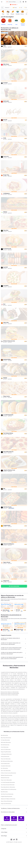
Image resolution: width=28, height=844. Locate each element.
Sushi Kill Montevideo (5, 763)
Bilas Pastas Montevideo (6, 737)
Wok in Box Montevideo (6, 770)
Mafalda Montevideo (5, 777)
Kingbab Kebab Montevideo (6, 796)
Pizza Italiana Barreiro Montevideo (8, 787)
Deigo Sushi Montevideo (6, 803)
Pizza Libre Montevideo (6, 758)
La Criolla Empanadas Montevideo (8, 782)
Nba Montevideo (4, 791)
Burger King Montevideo (6, 751)
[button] (14, 5)
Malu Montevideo (4, 735)
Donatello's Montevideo (6, 766)
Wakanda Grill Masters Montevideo (8, 798)
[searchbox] (13, 1)
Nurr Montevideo (4, 768)
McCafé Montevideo (5, 744)
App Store (7, 818)
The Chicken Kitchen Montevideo (7, 784)
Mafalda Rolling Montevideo (6, 775)
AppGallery (21, 818)
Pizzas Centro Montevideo (6, 780)
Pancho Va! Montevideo (6, 749)
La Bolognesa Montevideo (6, 754)
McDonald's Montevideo (6, 742)
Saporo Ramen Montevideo (6, 801)
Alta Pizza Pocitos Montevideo (7, 794)
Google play (14, 818)
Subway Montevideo (5, 756)
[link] (14, 39)
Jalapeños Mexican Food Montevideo (8, 789)
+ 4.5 (20, 7)
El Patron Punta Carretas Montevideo (8, 773)
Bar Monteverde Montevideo (7, 761)
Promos (15, 7)
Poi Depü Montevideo (5, 740)
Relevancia (8, 7)
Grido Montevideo (4, 747)
